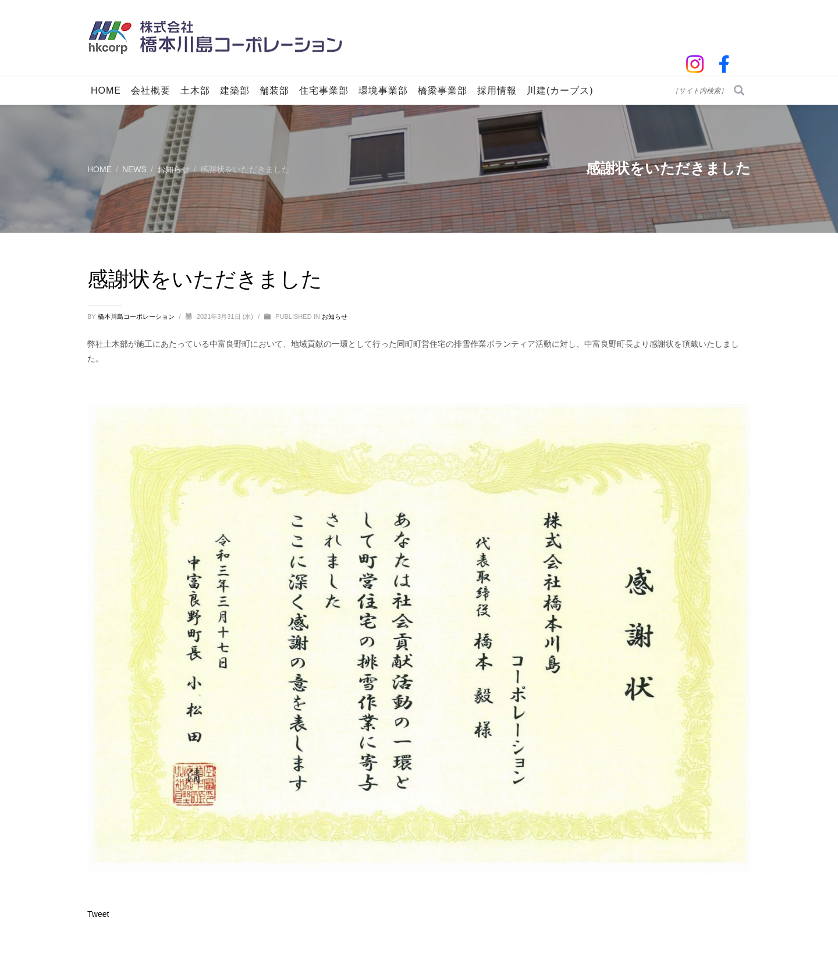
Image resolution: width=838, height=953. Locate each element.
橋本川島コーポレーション (137, 316)
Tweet (98, 914)
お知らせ (334, 316)
